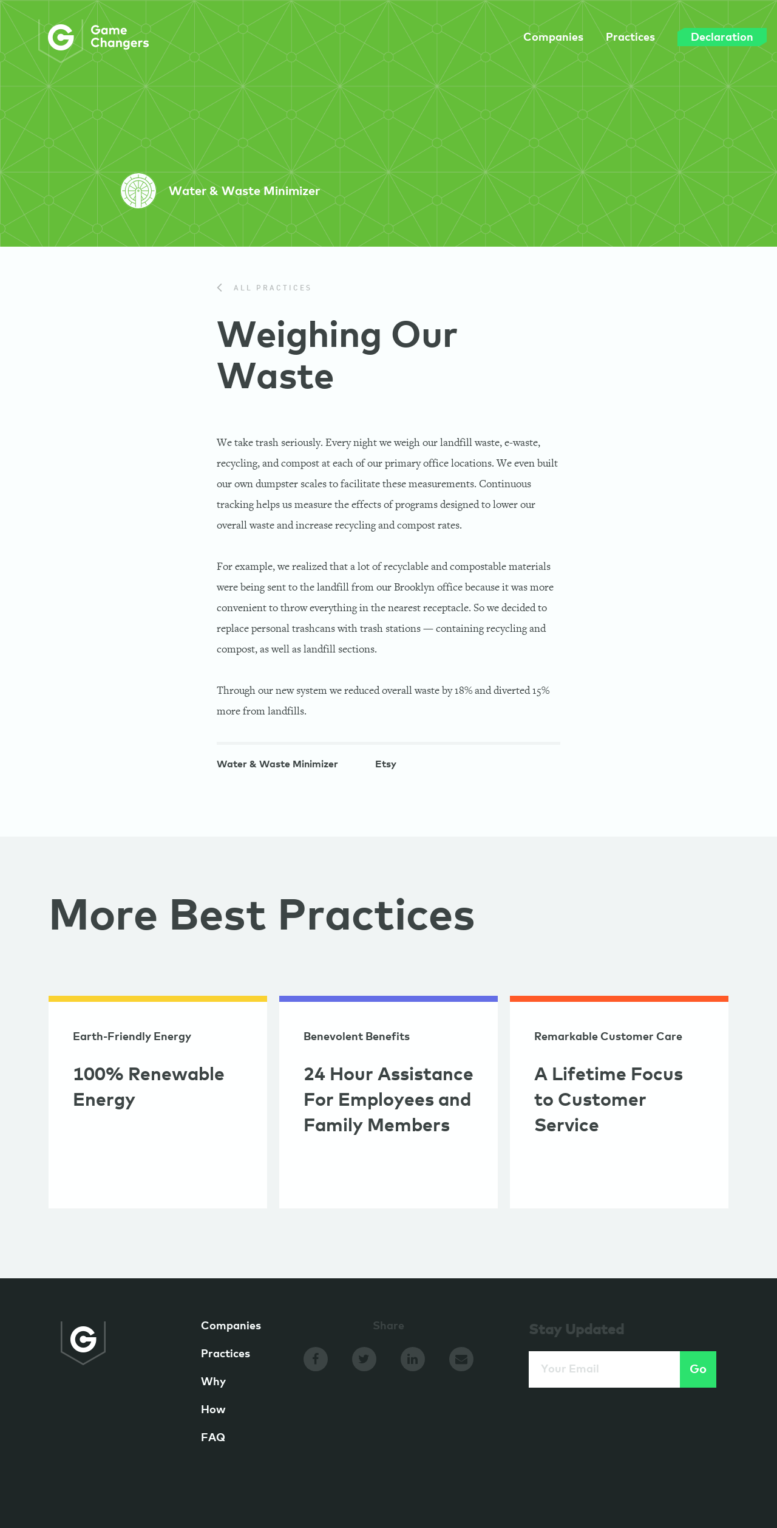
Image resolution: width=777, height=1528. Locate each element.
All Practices (264, 288)
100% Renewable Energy (149, 1087)
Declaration (694, 37)
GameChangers (93, 41)
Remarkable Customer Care (608, 1037)
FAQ (213, 1438)
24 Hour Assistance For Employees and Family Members (388, 1100)
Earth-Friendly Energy (132, 1037)
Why (213, 1382)
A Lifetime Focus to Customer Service (608, 1100)
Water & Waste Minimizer (277, 765)
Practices (602, 37)
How (213, 1410)
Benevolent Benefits (357, 1037)
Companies (525, 37)
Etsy (385, 765)
